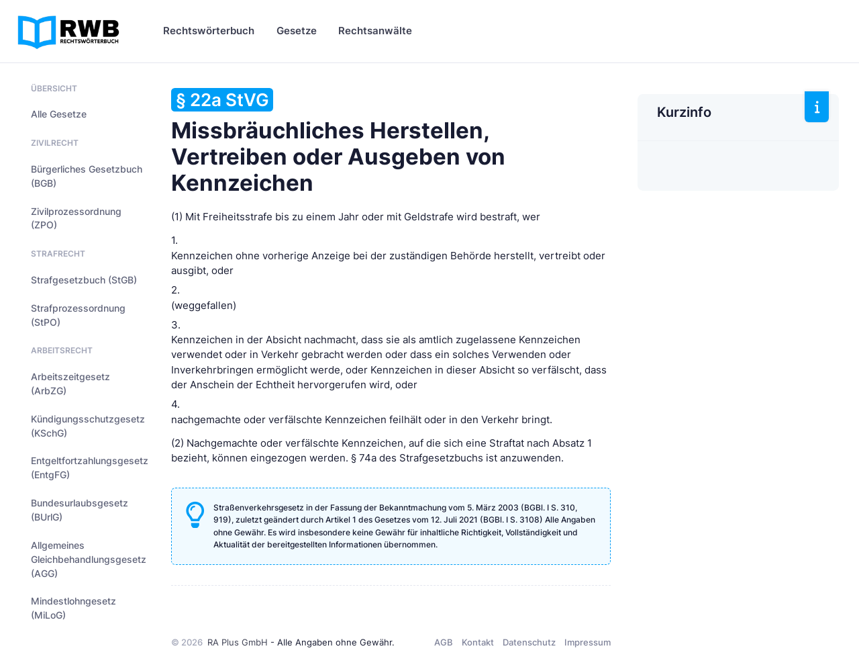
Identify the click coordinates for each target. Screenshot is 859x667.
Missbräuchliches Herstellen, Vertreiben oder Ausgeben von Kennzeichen (338, 142)
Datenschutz (529, 642)
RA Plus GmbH (237, 642)
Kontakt (478, 642)
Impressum (587, 642)
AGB (443, 642)
